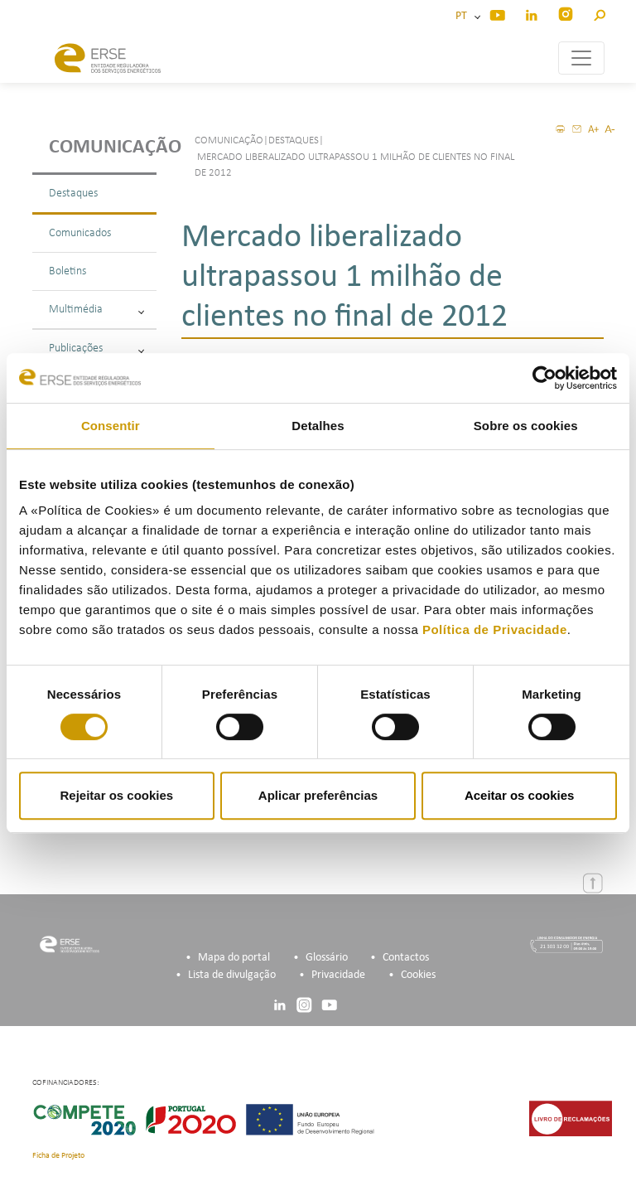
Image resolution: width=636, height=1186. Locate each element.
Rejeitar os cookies (116, 795)
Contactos (406, 957)
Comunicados (80, 233)
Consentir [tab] (110, 426)
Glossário (327, 957)
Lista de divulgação (232, 975)
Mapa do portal (234, 957)
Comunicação (103, 147)
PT (463, 16)
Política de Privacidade (494, 629)
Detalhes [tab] (318, 426)
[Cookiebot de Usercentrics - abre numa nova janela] (544, 377)
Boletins (67, 271)
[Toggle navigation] (581, 58)
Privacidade (338, 975)
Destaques (73, 193)
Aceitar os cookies (520, 795)
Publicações (96, 348)
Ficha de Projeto (58, 1155)
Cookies (418, 975)
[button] (599, 13)
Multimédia (96, 309)
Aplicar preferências (318, 795)
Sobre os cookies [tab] (526, 426)
